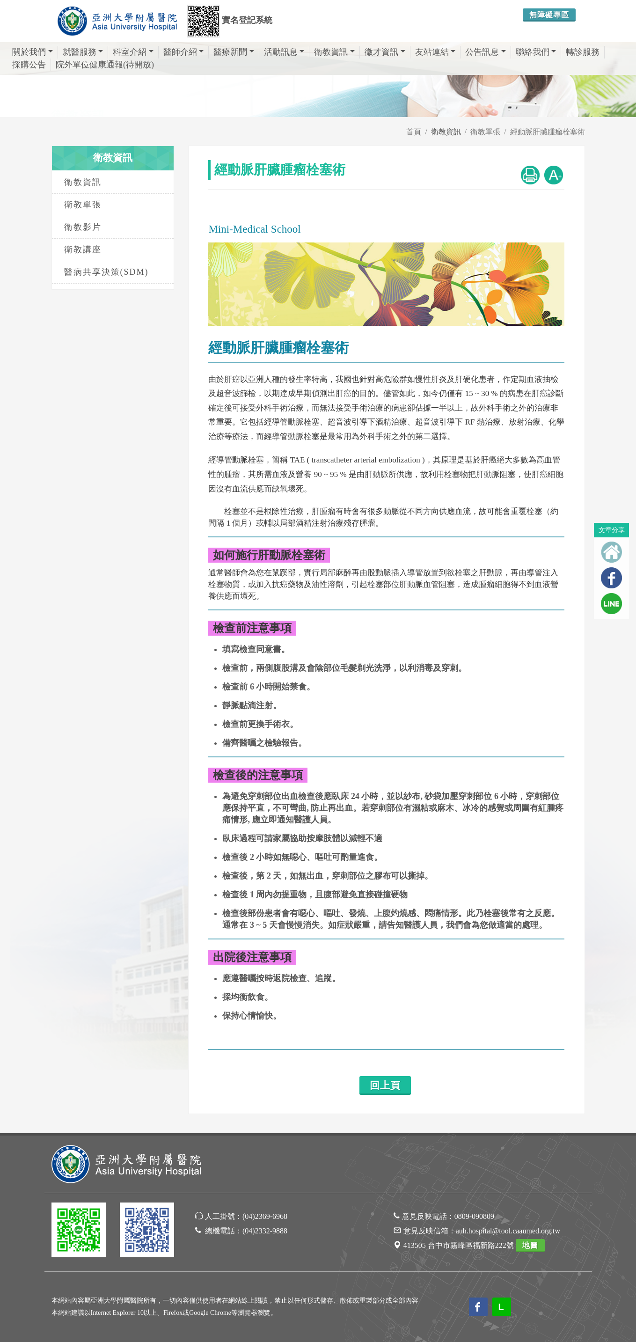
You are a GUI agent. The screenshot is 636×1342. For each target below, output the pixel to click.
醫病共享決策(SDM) (106, 272)
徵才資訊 (385, 52)
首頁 (413, 132)
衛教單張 (485, 132)
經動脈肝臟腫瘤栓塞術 (547, 132)
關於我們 (32, 52)
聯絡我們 (536, 52)
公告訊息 (485, 52)
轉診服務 (582, 52)
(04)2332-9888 (264, 1231)
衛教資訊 (334, 52)
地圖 (530, 1245)
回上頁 (385, 1085)
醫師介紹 (183, 52)
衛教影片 (83, 227)
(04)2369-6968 (264, 1216)
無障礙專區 (549, 15)
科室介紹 (133, 52)
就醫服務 (83, 52)
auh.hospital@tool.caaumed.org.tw (508, 1231)
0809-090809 (474, 1216)
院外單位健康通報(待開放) (105, 64)
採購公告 (29, 64)
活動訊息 (284, 52)
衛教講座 (83, 249)
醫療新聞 (233, 52)
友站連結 (435, 52)
